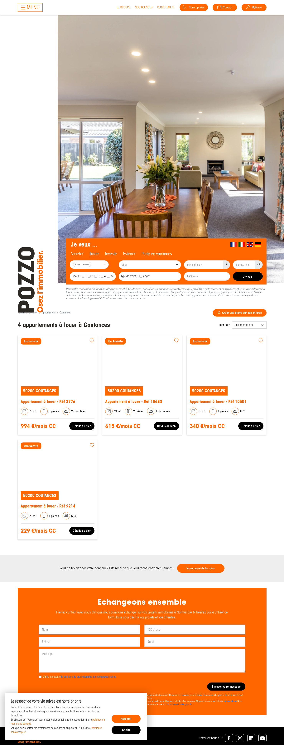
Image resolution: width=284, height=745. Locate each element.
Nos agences (143, 7)
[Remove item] (76, 264)
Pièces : (76, 276)
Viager (146, 276)
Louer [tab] (94, 253)
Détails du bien (82, 426)
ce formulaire (230, 701)
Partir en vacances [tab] (157, 253)
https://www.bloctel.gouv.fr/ (179, 704)
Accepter (126, 719)
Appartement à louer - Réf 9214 (48, 506)
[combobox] (89, 264)
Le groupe (123, 7)
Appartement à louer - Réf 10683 (133, 401)
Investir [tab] (111, 253)
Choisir (126, 730)
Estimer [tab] (129, 253)
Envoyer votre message (226, 686)
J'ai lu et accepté (79, 676)
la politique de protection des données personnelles (88, 676)
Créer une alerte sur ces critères (240, 313)
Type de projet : (129, 276)
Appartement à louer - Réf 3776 (48, 401)
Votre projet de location (200, 568)
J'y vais (248, 277)
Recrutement (166, 7)
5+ (112, 276)
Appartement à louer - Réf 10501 (218, 401)
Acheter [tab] (77, 253)
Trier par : (224, 325)
